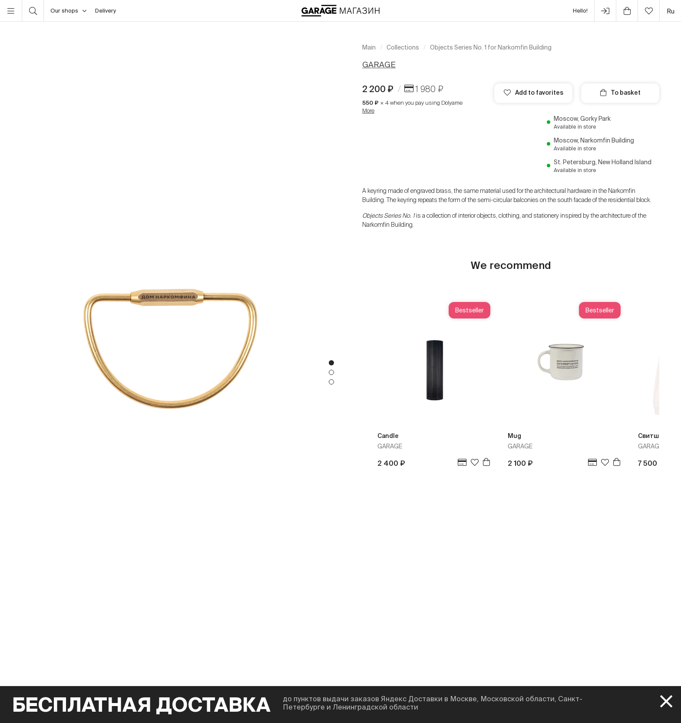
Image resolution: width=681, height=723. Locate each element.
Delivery (105, 10)
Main (369, 47)
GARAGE (379, 64)
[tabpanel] (170, 372)
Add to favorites (533, 92)
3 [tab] (331, 382)
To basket (620, 92)
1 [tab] (331, 362)
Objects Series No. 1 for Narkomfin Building (491, 47)
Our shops (68, 11)
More (368, 110)
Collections (403, 47)
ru (670, 11)
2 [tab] (331, 372)
